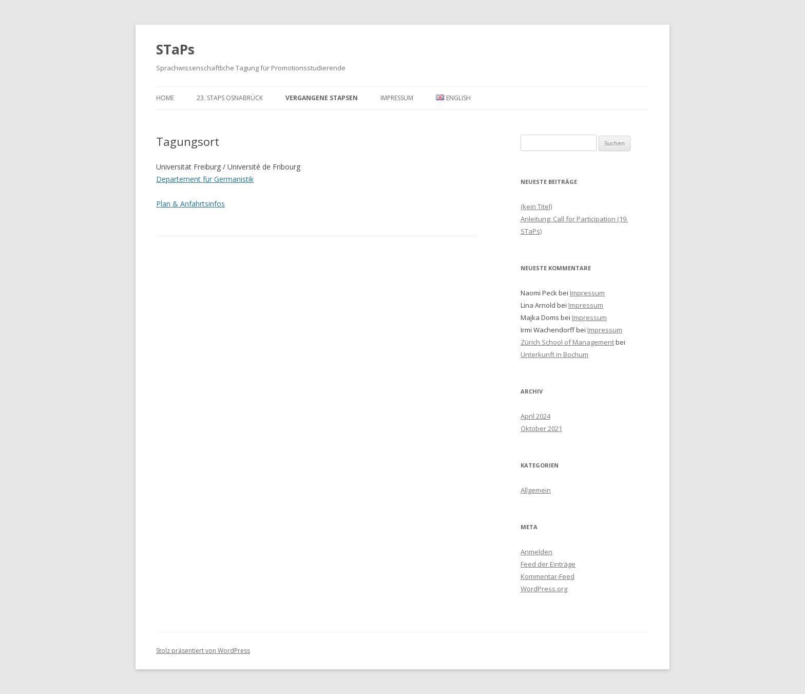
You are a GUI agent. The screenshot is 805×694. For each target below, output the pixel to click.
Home (165, 97)
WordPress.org (544, 588)
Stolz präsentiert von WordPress (203, 650)
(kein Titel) (536, 206)
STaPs (175, 49)
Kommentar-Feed (547, 576)
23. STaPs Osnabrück (230, 97)
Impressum (396, 97)
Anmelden (536, 551)
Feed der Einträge (548, 564)
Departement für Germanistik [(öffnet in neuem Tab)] (205, 179)
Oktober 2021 (541, 428)
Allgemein (536, 490)
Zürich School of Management (567, 342)
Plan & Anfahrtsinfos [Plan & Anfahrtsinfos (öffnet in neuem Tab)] (190, 204)
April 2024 (535, 416)
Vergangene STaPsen (321, 97)
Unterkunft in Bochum (554, 354)
